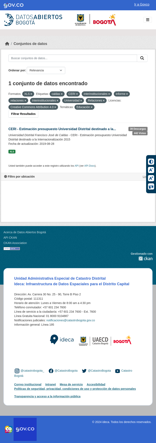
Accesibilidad (96, 384)
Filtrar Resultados (23, 113)
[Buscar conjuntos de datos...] (72, 58)
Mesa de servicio (71, 384)
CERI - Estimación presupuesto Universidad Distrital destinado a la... (62, 129)
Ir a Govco (141, 4)
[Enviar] (142, 58)
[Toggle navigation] (147, 20)
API (77, 165)
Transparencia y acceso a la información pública (47, 396)
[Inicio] (7, 44)
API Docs (89, 165)
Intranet (50, 384)
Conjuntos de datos (30, 44)
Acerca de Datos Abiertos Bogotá (24, 232)
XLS (12, 151)
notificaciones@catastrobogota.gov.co (70, 320)
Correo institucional (27, 384)
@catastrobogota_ (32, 370)
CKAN (142, 258)
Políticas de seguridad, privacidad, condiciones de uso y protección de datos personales (75, 388)
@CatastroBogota (66, 370)
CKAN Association (15, 243)
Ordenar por (16, 70)
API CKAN (10, 237)
